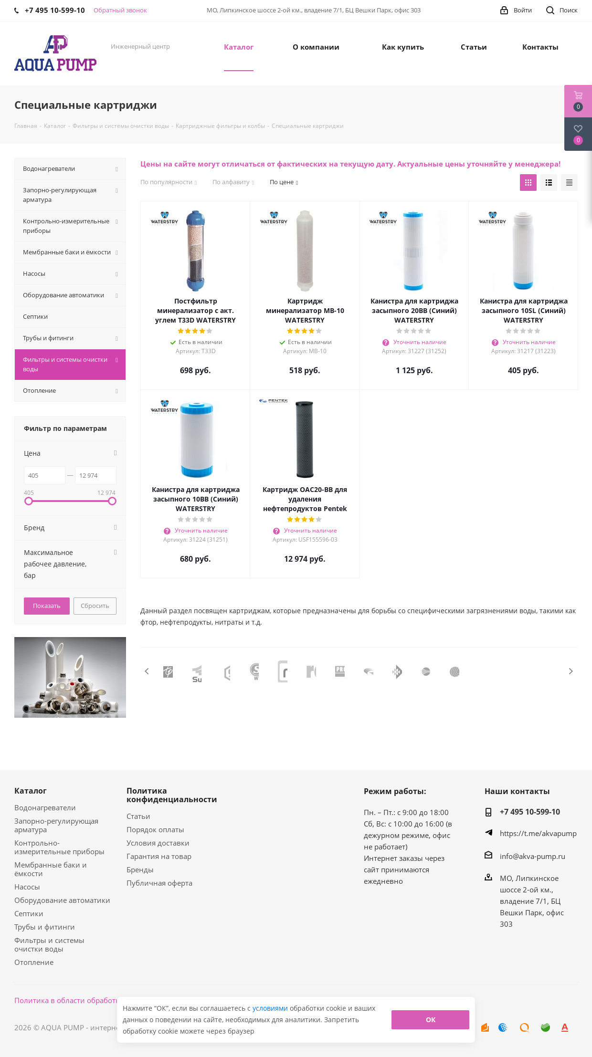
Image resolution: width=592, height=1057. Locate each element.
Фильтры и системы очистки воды (49, 944)
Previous (147, 671)
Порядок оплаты (155, 829)
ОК (430, 1019)
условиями (271, 1008)
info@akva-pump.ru (532, 856)
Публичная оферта (159, 883)
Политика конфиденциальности (172, 795)
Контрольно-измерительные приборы (59, 847)
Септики (28, 913)
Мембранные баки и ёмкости (50, 869)
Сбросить (95, 605)
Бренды (140, 869)
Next (571, 671)
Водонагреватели (45, 807)
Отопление (33, 962)
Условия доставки (158, 843)
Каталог (30, 790)
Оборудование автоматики (62, 900)
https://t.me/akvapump (538, 833)
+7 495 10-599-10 (530, 811)
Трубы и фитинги (44, 926)
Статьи (138, 816)
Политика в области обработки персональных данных (110, 1000)
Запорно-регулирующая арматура (56, 825)
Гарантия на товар (159, 856)
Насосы (27, 886)
